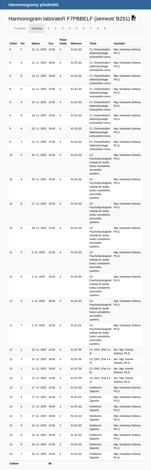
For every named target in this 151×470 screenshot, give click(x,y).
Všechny (36, 28)
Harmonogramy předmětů (34, 4)
